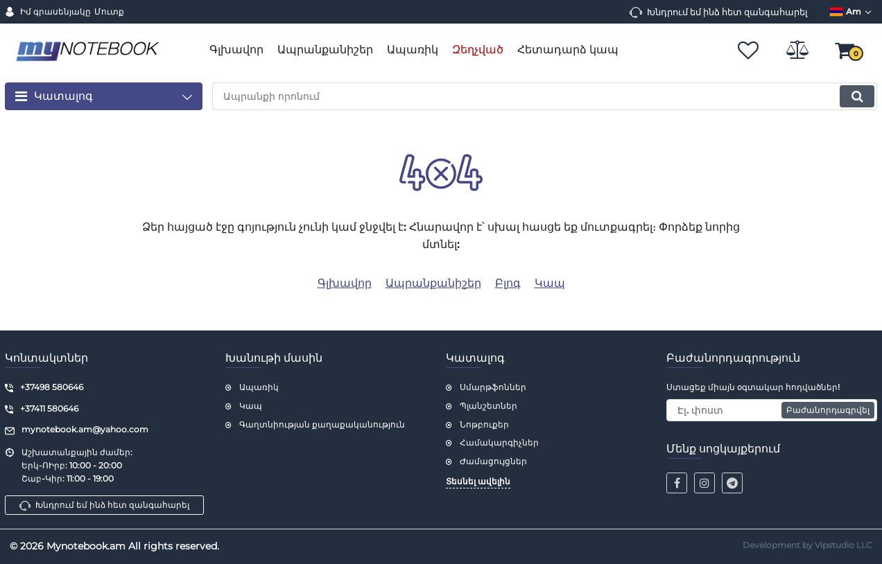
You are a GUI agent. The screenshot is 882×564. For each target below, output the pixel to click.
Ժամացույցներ (493, 461)
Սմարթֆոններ (493, 387)
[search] (544, 96)
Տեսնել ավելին (478, 481)
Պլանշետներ (488, 405)
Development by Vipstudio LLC (807, 545)
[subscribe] (771, 410)
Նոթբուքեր (484, 424)
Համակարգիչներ (499, 442)
